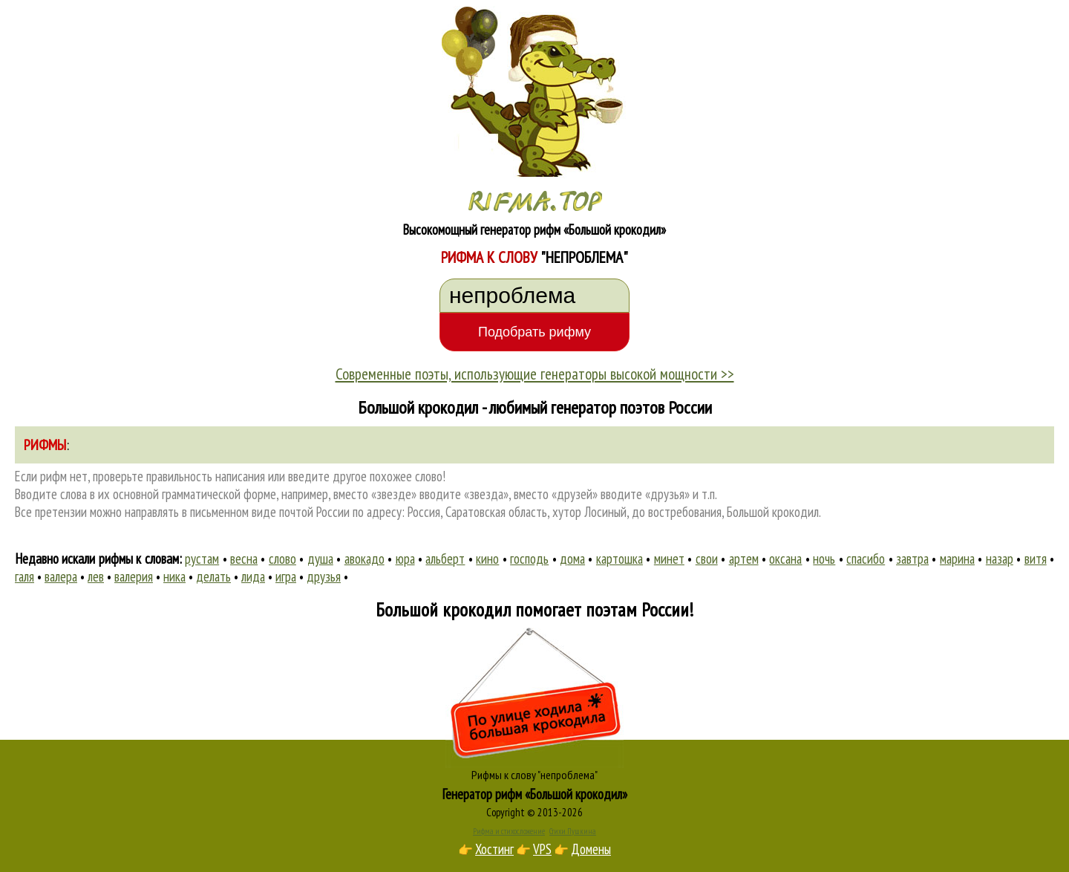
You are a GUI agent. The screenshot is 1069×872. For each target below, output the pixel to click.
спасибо (865, 558)
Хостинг (494, 849)
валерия (133, 576)
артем (744, 558)
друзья (324, 576)
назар (999, 558)
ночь (824, 558)
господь (529, 558)
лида (253, 576)
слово (282, 558)
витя (1035, 558)
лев (96, 576)
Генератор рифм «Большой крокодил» (534, 794)
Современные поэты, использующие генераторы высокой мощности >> (535, 373)
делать (213, 576)
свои (707, 558)
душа (320, 558)
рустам (202, 558)
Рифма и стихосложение (509, 831)
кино (487, 558)
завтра (912, 558)
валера (61, 576)
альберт (445, 558)
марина (957, 558)
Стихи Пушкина (572, 831)
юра (405, 558)
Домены (591, 849)
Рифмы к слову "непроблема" (534, 774)
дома (572, 558)
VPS (542, 849)
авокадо (364, 558)
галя (24, 576)
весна (244, 558)
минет (669, 558)
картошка (619, 558)
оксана (785, 558)
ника (174, 576)
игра (285, 576)
